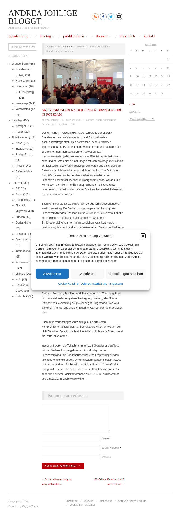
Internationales (24, 251)
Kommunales (23, 262)
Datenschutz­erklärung (94, 283)
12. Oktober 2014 (72, 120)
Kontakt (149, 36)
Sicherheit (22, 296)
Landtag (45, 36)
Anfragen (21, 126)
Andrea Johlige (50, 120)
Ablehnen (87, 273)
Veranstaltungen (25, 109)
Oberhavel (22, 86)
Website (106, 461)
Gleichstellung (24, 239)
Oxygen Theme (30, 510)
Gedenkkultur (24, 222)
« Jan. (132, 104)
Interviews (22, 148)
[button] (143, 235)
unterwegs (22, 103)
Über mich (127, 36)
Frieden (20, 217)
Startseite (67, 46)
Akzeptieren (52, 273)
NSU (18, 279)
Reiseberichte (24, 171)
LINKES (20, 273)
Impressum (116, 283)
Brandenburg (18, 36)
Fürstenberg (26, 92)
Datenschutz (23, 199)
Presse (20, 165)
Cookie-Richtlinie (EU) (82, 509)
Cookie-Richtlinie (68, 283)
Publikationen (73, 36)
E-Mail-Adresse (111, 452)
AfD (18, 188)
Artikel (19, 143)
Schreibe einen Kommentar (100, 120)
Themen (101, 36)
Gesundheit (22, 233)
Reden (19, 131)
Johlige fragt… (24, 154)
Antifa (19, 194)
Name (106, 443)
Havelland (22, 80)
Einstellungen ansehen (126, 273)
